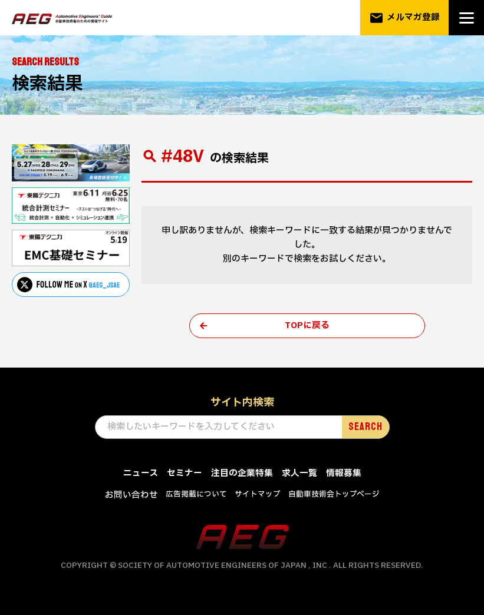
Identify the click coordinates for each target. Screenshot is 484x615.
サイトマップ (258, 495)
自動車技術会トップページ (334, 495)
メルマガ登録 (404, 18)
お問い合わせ (131, 495)
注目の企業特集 (242, 474)
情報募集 (343, 474)
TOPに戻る (307, 326)
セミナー (184, 474)
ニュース (140, 474)
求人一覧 (299, 474)
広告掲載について (196, 495)
